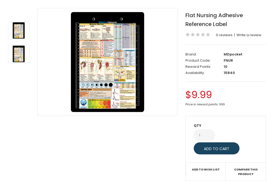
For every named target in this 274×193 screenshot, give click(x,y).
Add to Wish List (206, 169)
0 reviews (224, 35)
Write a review (249, 35)
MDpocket (233, 54)
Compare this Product (246, 171)
